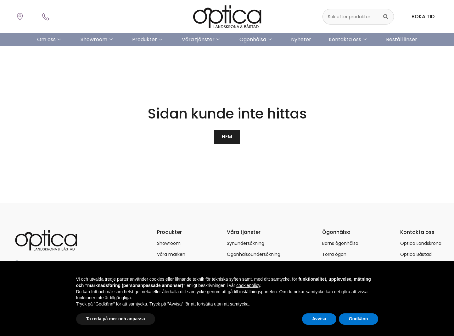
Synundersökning (245, 243)
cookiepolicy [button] (248, 285)
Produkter (147, 39)
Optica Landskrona (420, 243)
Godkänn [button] (358, 318)
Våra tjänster (201, 39)
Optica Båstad (416, 254)
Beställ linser (401, 39)
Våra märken (171, 254)
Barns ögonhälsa (340, 243)
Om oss (49, 39)
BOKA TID (423, 16)
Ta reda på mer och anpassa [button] (115, 318)
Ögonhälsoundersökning (253, 254)
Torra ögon (334, 254)
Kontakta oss (348, 39)
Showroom (97, 39)
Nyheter (301, 39)
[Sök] (386, 16)
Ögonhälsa (255, 39)
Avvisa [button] (319, 318)
